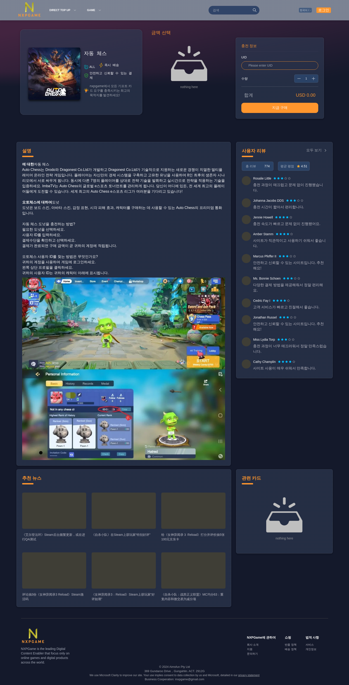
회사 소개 (253, 644)
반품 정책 (290, 644)
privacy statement (248, 675)
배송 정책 (290, 649)
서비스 (310, 644)
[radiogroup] (282, 178)
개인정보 (311, 649)
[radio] (275, 178)
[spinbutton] (306, 78)
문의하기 (252, 653)
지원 (249, 649)
